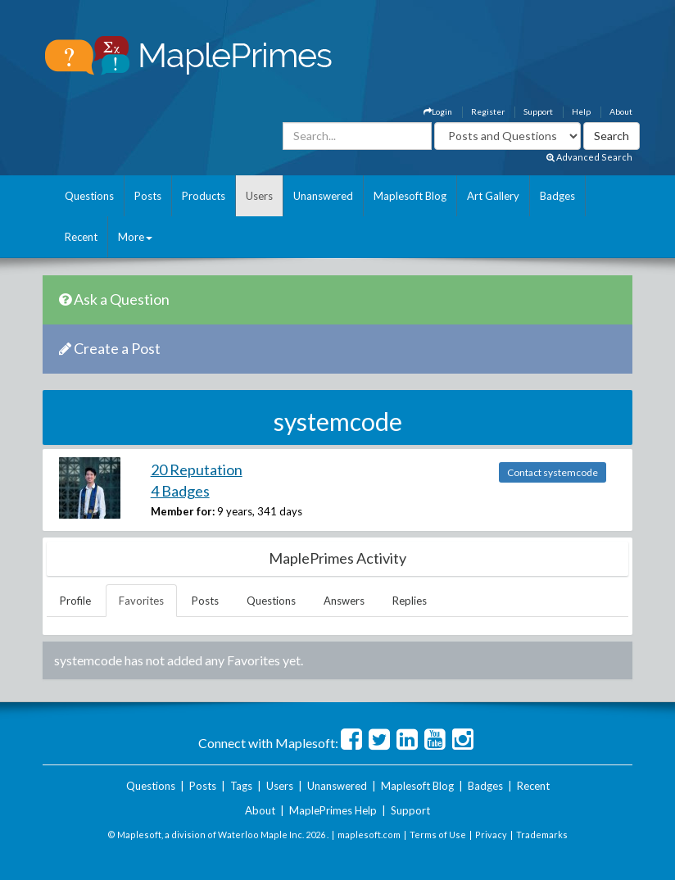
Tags (241, 785)
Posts (147, 195)
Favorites (141, 600)
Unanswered (323, 195)
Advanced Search (589, 157)
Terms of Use (438, 834)
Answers (344, 600)
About (620, 111)
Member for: (183, 511)
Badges (557, 195)
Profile (75, 600)
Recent (81, 236)
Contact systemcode (552, 472)
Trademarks (542, 834)
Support (538, 111)
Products (203, 195)
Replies (409, 600)
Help (581, 111)
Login (438, 111)
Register (488, 111)
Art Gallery (493, 195)
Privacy (491, 834)
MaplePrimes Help (333, 810)
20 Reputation (196, 469)
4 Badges (180, 491)
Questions (89, 195)
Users (259, 195)
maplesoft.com (369, 834)
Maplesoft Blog (410, 195)
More (135, 236)
